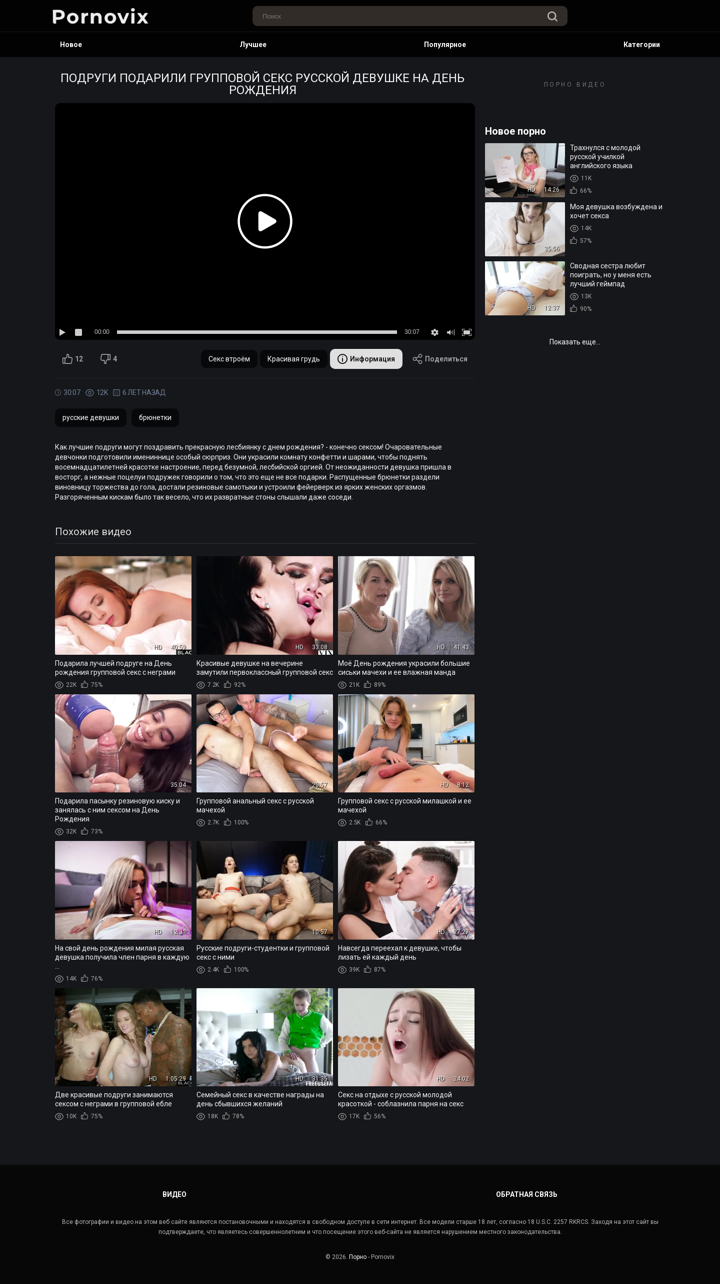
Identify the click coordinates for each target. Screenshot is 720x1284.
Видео (174, 1194)
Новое (71, 45)
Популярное (445, 45)
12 (72, 359)
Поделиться (440, 359)
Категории (642, 45)
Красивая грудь (294, 359)
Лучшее (253, 45)
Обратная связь (527, 1194)
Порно (357, 1256)
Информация (366, 359)
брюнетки (155, 417)
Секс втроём (229, 359)
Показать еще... (575, 342)
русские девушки (90, 417)
